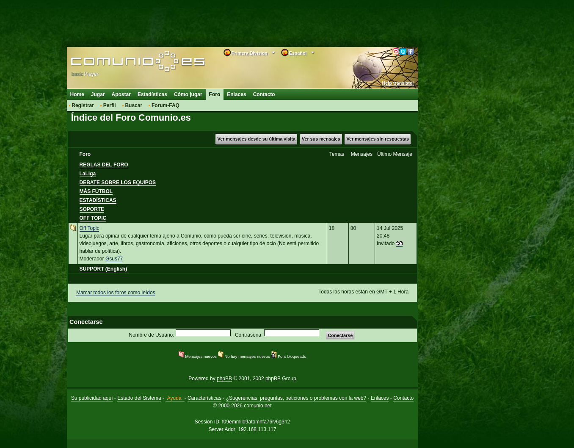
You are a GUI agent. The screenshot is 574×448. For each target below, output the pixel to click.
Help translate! (398, 83)
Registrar (83, 105)
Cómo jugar (188, 94)
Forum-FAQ (165, 105)
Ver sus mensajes (321, 138)
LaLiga (88, 174)
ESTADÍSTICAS (98, 200)
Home (77, 94)
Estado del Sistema (139, 398)
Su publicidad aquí (92, 398)
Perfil (109, 105)
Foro (215, 94)
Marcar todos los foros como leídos (115, 293)
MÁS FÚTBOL (96, 191)
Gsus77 (114, 259)
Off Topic (89, 228)
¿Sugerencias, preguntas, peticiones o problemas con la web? (296, 398)
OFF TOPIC (93, 218)
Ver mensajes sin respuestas (377, 138)
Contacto (264, 94)
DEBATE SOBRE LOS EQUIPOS (118, 182)
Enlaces (236, 94)
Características (204, 398)
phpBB (224, 379)
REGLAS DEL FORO (104, 165)
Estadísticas (152, 94)
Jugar (98, 94)
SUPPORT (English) (103, 269)
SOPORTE (92, 209)
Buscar (133, 105)
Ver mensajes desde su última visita (256, 138)
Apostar (121, 94)
